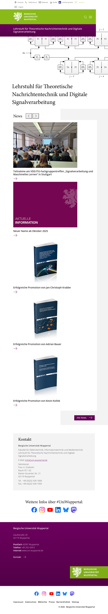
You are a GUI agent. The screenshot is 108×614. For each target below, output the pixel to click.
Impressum (18, 602)
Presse (52, 602)
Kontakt (17, 557)
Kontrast (20, 2)
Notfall (55, 2)
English (21, 7)
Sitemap (75, 602)
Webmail (45, 2)
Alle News (82, 417)
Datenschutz (30, 602)
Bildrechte (42, 602)
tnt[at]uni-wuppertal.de (36, 460)
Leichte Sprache (67, 2)
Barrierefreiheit (63, 602)
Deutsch (81, 2)
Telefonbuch (32, 2)
